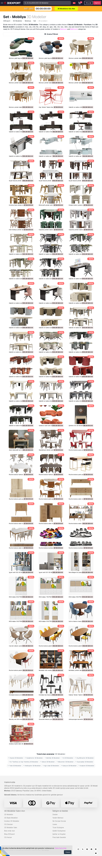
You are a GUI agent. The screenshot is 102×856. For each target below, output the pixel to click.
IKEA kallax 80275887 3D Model (19, 597)
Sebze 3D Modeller (47, 762)
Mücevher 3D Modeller (65, 762)
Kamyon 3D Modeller (69, 766)
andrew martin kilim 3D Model (18, 744)
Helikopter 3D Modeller (32, 766)
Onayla (67, 852)
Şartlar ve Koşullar (59, 834)
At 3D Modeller (67, 758)
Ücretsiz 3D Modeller (11, 821)
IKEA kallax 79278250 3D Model (49, 597)
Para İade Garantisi (59, 837)
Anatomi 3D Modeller (86, 766)
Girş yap (88, 3)
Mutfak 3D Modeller (52, 758)
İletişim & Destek (60, 811)
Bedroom (63, 29)
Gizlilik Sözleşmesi (58, 831)
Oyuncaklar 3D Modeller (84, 762)
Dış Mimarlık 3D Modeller (84, 758)
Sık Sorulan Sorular (59, 821)
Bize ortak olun (9, 831)
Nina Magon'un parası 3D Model (79, 572)
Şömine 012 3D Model (76, 425)
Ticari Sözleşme (58, 827)
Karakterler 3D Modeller (34, 758)
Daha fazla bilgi (60, 848)
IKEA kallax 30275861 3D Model (19, 621)
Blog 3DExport (9, 834)
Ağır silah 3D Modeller (51, 766)
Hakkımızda (9, 782)
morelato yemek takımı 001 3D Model (81, 670)
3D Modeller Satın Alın (14, 811)
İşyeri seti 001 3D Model (47, 572)
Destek (55, 814)
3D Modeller (8, 814)
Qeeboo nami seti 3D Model (48, 425)
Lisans (54, 824)
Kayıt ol (97, 3)
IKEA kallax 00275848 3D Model (49, 621)
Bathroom (73, 29)
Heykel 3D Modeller (15, 758)
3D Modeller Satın (10, 827)
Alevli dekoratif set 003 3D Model (19, 450)
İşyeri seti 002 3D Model (17, 572)
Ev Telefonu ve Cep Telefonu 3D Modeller (23, 762)
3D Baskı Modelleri (11, 818)
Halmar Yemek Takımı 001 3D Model (80, 695)
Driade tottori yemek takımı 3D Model (81, 205)
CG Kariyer (8, 837)
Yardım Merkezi (57, 818)
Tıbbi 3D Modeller (15, 766)
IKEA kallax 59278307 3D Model (79, 597)
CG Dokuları (8, 824)
